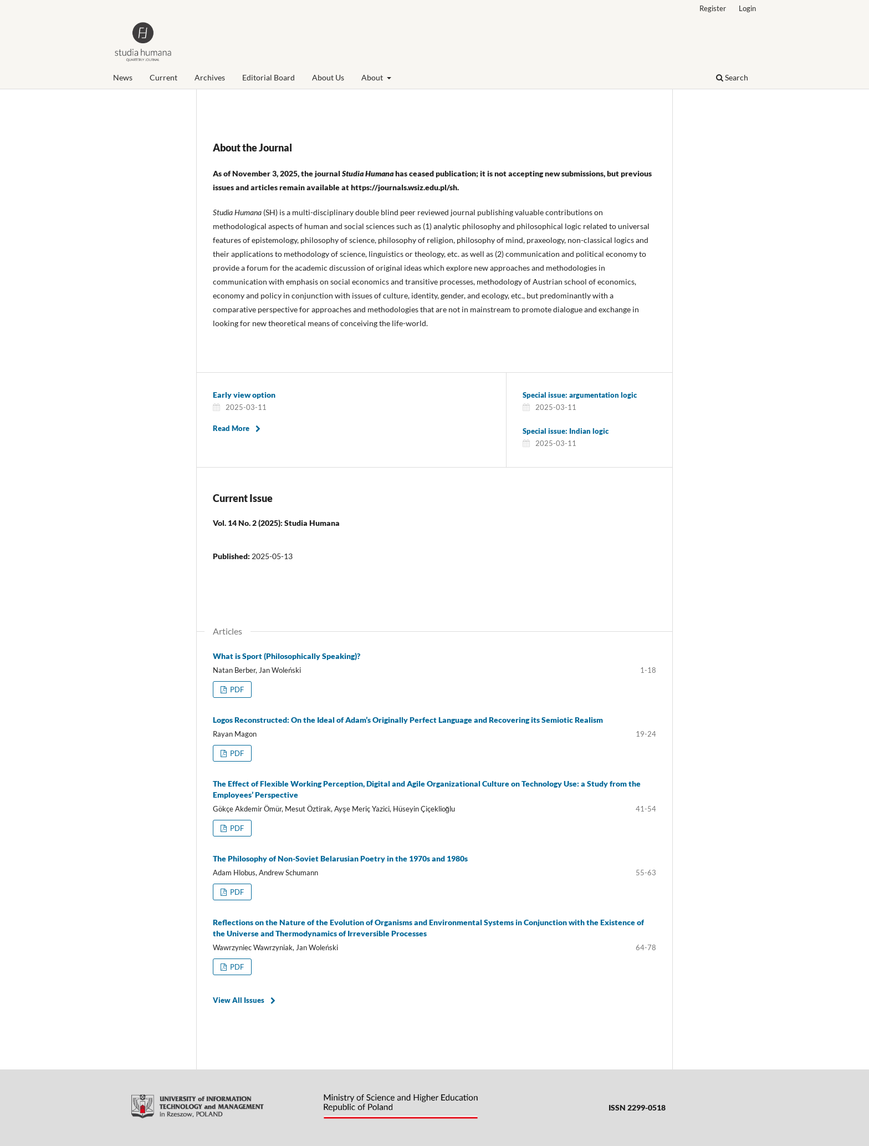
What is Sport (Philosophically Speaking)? (286, 656)
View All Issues (238, 1000)
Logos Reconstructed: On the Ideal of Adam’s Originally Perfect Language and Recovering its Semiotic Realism (408, 719)
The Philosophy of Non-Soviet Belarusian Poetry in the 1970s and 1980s (340, 858)
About (373, 77)
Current (163, 77)
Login (747, 8)
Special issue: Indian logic (566, 431)
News (122, 77)
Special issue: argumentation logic (580, 395)
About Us (328, 77)
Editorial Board (268, 77)
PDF (236, 689)
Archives (210, 77)
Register (712, 8)
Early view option (244, 394)
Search (732, 77)
